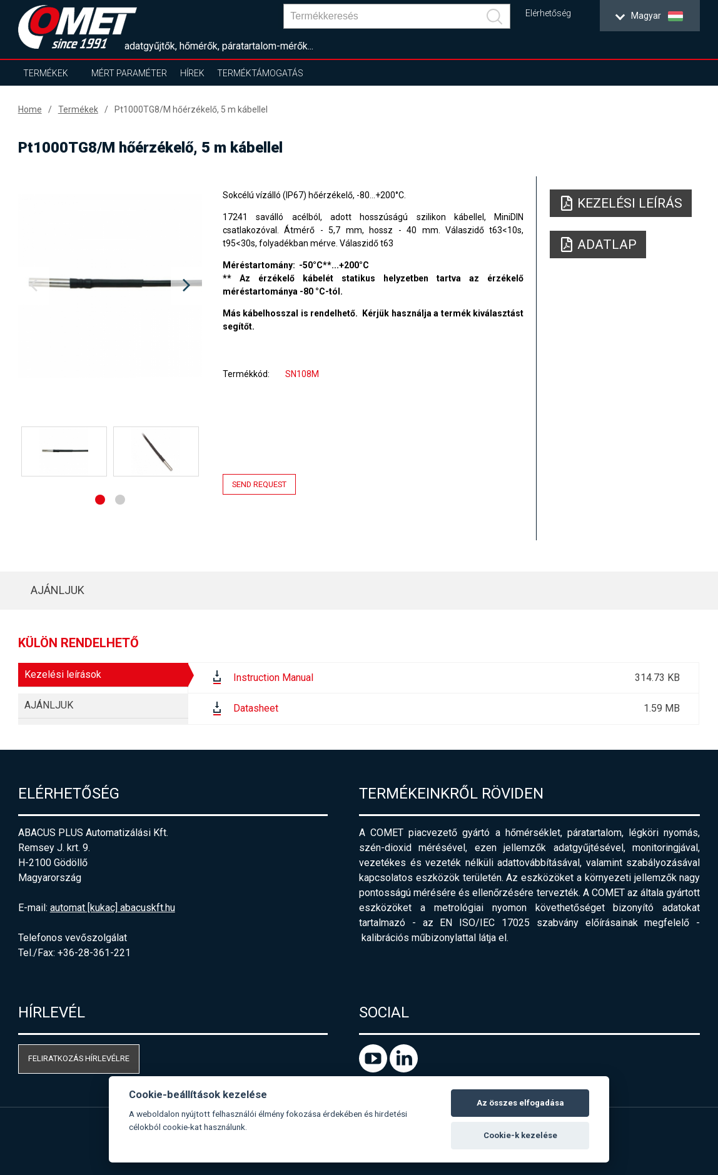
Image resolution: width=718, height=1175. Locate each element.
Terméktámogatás (260, 73)
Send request (259, 484)
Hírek (192, 73)
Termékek (45, 73)
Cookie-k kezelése (520, 1135)
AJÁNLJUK (57, 590)
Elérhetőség (548, 13)
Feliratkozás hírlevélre (78, 1058)
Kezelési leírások (62, 674)
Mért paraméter (129, 73)
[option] (110, 285)
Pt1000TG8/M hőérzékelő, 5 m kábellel (191, 109)
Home (30, 109)
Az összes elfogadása (520, 1102)
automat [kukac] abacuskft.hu (112, 908)
